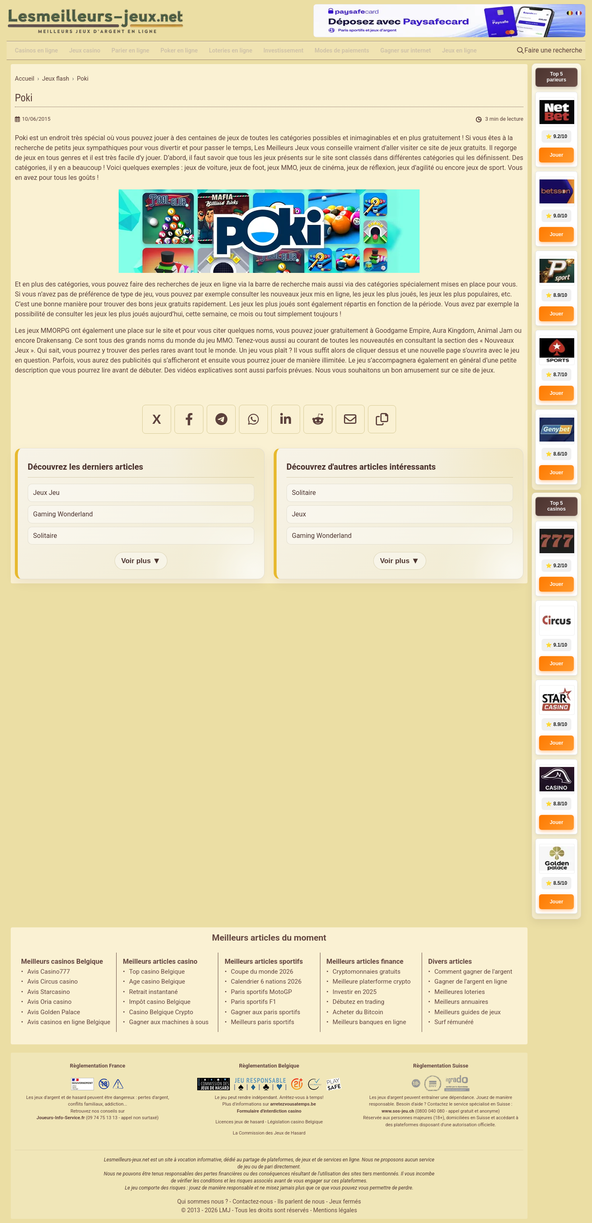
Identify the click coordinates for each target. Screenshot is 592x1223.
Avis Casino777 (48, 971)
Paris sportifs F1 (253, 1002)
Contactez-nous (252, 1201)
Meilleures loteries (459, 992)
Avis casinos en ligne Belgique (68, 1022)
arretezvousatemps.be (293, 1104)
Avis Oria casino (49, 1002)
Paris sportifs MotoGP (261, 992)
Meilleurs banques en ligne (369, 1022)
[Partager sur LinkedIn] (285, 419)
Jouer (556, 155)
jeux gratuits (173, 304)
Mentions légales (335, 1210)
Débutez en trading (358, 1002)
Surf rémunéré (454, 1022)
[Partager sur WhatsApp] (253, 419)
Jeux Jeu (46, 493)
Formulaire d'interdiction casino (269, 1111)
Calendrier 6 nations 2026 (266, 981)
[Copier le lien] (382, 419)
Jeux (299, 514)
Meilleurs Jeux (287, 148)
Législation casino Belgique (295, 1122)
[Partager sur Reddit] (317, 419)
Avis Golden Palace (53, 1012)
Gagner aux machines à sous (168, 1022)
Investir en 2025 (355, 992)
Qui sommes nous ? (202, 1201)
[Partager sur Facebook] (188, 419)
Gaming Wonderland (63, 514)
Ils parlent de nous (301, 1201)
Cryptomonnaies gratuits (367, 971)
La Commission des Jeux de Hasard (269, 1133)
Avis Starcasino (48, 992)
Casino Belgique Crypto (161, 1012)
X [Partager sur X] (156, 419)
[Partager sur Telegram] (221, 419)
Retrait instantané (153, 992)
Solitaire (45, 536)
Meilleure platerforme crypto (372, 981)
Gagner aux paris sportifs (265, 1012)
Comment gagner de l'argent (473, 971)
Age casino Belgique (157, 981)
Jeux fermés (345, 1201)
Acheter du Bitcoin (358, 1012)
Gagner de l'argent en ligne (470, 981)
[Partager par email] (350, 419)
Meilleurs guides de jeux (467, 1012)
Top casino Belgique (157, 971)
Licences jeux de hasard (239, 1122)
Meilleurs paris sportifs (262, 1022)
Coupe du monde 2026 (262, 971)
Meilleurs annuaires (461, 1002)
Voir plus (141, 561)
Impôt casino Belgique (160, 1002)
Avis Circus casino (52, 981)
